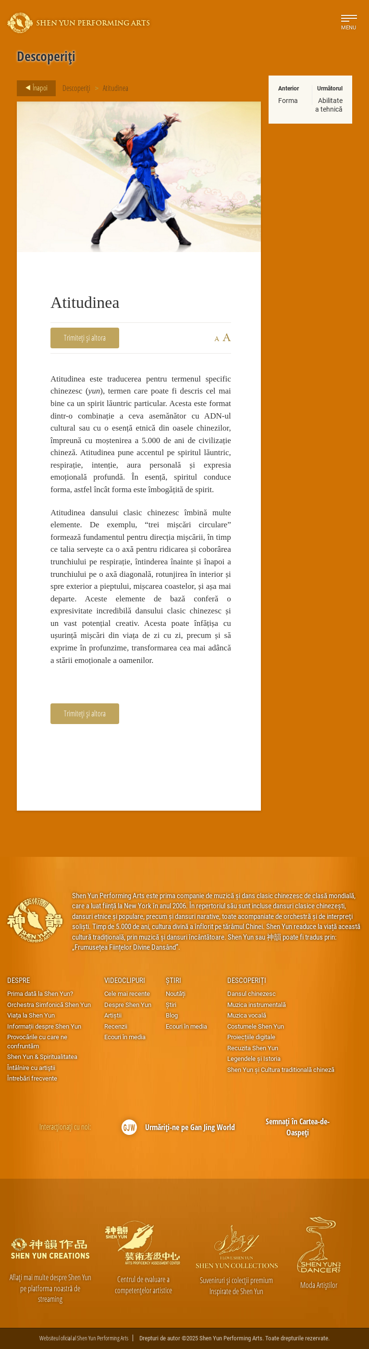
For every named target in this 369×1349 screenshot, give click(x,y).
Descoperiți (76, 88)
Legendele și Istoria (254, 1058)
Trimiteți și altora (85, 337)
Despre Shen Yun (127, 1004)
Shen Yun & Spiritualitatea (42, 1056)
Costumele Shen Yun (255, 1026)
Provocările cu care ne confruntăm (37, 1041)
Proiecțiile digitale (251, 1036)
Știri (173, 980)
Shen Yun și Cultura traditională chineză (280, 1069)
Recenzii (115, 1026)
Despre (18, 980)
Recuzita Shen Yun (252, 1048)
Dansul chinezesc (251, 993)
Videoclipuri (124, 980)
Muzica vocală (246, 1015)
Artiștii (113, 1015)
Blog (172, 1015)
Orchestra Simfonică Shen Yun (49, 1004)
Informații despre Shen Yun (44, 1026)
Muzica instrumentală (256, 1004)
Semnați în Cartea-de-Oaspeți (298, 1127)
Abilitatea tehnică (329, 105)
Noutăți (175, 993)
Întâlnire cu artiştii (31, 1067)
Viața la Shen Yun (31, 1015)
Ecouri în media (125, 1036)
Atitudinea (115, 88)
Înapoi (34, 88)
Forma (288, 100)
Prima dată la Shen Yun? (40, 993)
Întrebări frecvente (32, 1078)
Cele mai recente (127, 993)
